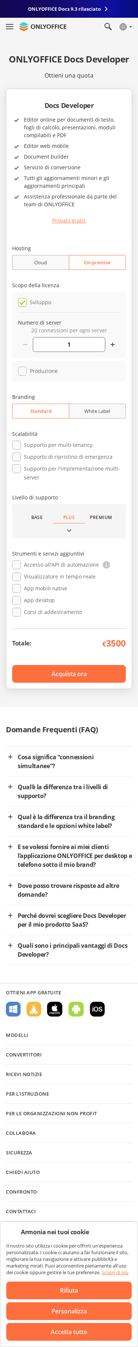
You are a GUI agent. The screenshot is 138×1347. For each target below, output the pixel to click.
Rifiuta (69, 1290)
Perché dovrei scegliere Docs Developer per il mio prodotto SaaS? (72, 920)
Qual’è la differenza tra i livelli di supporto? (63, 791)
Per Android (76, 1009)
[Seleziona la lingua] (125, 26)
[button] (106, 564)
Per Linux (33, 1009)
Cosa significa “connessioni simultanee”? (55, 761)
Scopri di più (115, 1272)
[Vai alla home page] (42, 26)
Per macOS (55, 1009)
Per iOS (97, 1009)
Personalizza (69, 1311)
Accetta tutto (69, 1332)
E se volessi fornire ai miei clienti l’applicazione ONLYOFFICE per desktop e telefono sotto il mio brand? (75, 856)
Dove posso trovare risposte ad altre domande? (68, 890)
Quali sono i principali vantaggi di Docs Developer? (72, 949)
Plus (69, 517)
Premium (101, 517)
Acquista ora (69, 674)
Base (37, 517)
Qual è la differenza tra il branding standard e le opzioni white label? (66, 821)
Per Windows (13, 1009)
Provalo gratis (69, 220)
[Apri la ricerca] (108, 26)
